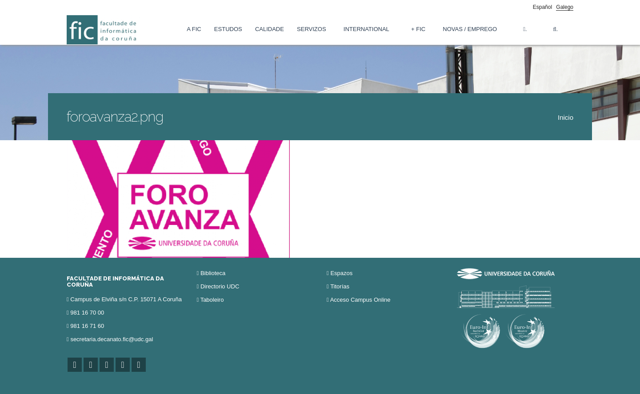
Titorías (339, 286)
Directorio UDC (219, 286)
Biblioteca (212, 273)
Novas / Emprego (470, 29)
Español (542, 7)
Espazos (341, 273)
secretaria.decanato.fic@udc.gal (111, 339)
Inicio (565, 117)
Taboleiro (212, 299)
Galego (564, 7)
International (366, 29)
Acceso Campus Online (360, 299)
